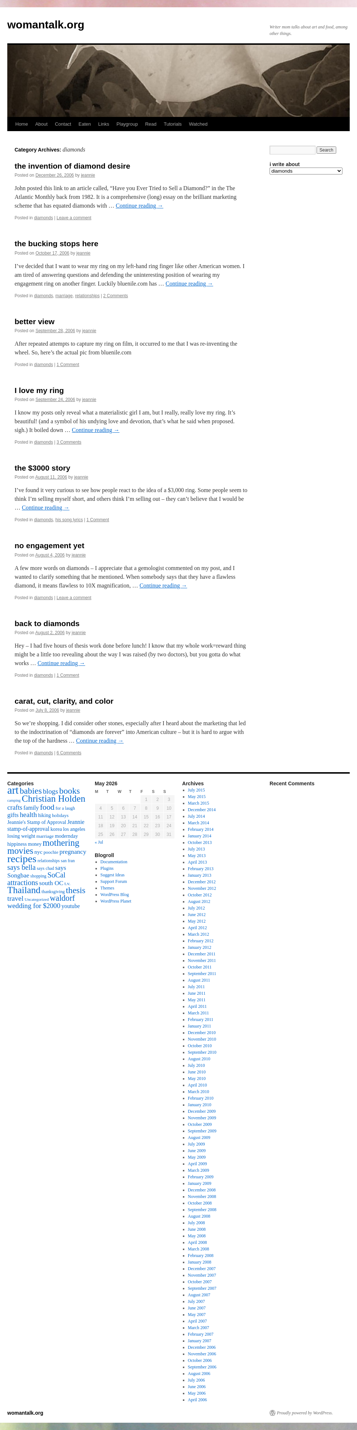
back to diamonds (47, 623)
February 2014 (200, 829)
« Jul (99, 842)
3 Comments (68, 442)
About (41, 124)
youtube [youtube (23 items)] (71, 906)
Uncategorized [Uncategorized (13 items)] (36, 899)
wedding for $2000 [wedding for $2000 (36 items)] (33, 906)
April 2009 (197, 1163)
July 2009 (196, 1144)
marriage (63, 295)
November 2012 (202, 888)
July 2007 (196, 1301)
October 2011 (200, 967)
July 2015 (196, 790)
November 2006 (202, 1353)
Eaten (84, 124)
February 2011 (200, 1019)
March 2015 (198, 803)
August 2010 (199, 1058)
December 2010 (202, 1032)
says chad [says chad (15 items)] (45, 868)
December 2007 (202, 1268)
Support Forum (114, 881)
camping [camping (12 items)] (14, 800)
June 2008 (197, 1229)
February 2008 (200, 1255)
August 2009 (199, 1137)
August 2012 (199, 901)
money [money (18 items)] (35, 844)
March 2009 (198, 1170)
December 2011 (202, 953)
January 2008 (199, 1262)
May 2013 (197, 855)
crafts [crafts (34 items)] (14, 807)
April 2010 (197, 1085)
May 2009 (197, 1157)
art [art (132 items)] (13, 790)
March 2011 (198, 1012)
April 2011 (197, 1006)
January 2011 (199, 1026)
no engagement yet (49, 545)
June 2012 (197, 914)
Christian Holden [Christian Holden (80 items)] (54, 798)
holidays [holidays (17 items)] (60, 815)
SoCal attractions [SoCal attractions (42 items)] (36, 879)
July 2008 (196, 1222)
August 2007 (199, 1294)
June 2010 (197, 1072)
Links (103, 124)
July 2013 (196, 849)
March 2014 (198, 822)
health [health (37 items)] (28, 814)
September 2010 (202, 1052)
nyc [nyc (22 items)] (38, 852)
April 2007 (197, 1321)
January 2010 (199, 1104)
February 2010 (200, 1098)
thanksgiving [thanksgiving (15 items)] (53, 891)
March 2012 (198, 934)
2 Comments (115, 295)
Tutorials (172, 124)
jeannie (88, 175)
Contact (63, 124)
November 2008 (202, 1196)
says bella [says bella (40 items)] (21, 867)
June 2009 (197, 1150)
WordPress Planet (116, 901)
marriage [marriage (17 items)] (45, 836)
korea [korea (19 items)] (56, 829)
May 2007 (197, 1314)
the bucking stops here (56, 243)
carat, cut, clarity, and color (64, 701)
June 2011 (197, 993)
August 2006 (199, 1373)
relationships (87, 295)
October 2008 (200, 1203)
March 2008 (198, 1249)
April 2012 (197, 927)
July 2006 (196, 1380)
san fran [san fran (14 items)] (68, 860)
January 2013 (199, 875)
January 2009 (199, 1183)
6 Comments (68, 752)
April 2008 (197, 1242)
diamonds (43, 217)
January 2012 (199, 947)
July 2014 (196, 816)
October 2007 (200, 1281)
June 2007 (197, 1308)
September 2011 (202, 973)
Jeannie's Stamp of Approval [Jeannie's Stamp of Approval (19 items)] (36, 822)
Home (21, 124)
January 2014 (199, 835)
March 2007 (198, 1327)
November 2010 (202, 1039)
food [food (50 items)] (47, 807)
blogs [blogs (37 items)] (50, 791)
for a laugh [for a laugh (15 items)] (65, 808)
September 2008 (202, 1209)
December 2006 (202, 1347)
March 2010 (198, 1091)
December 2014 (202, 809)
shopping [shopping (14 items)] (38, 876)
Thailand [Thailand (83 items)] (23, 890)
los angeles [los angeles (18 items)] (74, 829)
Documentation (114, 861)
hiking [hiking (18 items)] (44, 815)
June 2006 (197, 1386)
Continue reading (140, 206)
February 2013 (200, 868)
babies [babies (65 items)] (31, 790)
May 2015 (197, 796)
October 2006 (200, 1360)
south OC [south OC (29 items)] (51, 883)
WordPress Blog (115, 894)
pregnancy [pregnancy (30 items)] (72, 851)
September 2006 (202, 1367)
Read (150, 124)
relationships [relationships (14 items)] (49, 860)
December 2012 (202, 881)
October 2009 (200, 1124)
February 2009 (200, 1176)
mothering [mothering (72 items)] (61, 843)
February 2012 (200, 940)
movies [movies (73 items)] (20, 851)
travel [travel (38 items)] (15, 898)
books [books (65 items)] (69, 790)
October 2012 (200, 894)
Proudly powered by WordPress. (305, 1412)
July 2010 (196, 1065)
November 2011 (202, 960)
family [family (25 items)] (31, 808)
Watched (198, 124)
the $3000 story (42, 468)
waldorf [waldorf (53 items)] (62, 898)
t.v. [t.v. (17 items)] (67, 883)
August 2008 (199, 1216)
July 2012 (196, 908)
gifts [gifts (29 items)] (13, 814)
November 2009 (202, 1117)
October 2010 (200, 1045)
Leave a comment (73, 217)
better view (35, 321)
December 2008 (202, 1190)
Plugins (107, 868)
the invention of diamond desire (72, 166)
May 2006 (197, 1393)
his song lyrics (69, 519)
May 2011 (197, 999)
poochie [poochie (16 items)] (50, 852)
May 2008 (197, 1235)
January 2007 (199, 1340)
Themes (107, 888)
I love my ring (39, 390)
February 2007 (200, 1334)
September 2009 (202, 1131)
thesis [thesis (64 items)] (76, 890)
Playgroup (127, 124)
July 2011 (196, 986)
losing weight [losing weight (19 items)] (21, 836)
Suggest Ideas (113, 874)
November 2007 (202, 1275)
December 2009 (202, 1111)
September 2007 (202, 1288)
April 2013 (197, 862)
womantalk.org (46, 25)
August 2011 (199, 980)
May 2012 (197, 921)
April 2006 (197, 1399)
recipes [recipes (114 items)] (21, 858)
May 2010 (197, 1078)
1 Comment (67, 364)
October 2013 (200, 842)
